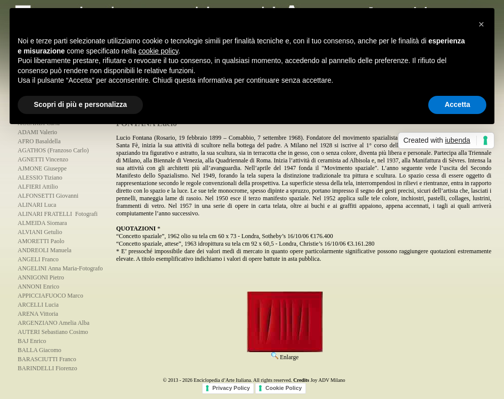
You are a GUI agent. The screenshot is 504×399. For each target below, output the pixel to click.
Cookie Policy (283, 388)
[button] (481, 24)
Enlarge (285, 354)
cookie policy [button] (158, 51)
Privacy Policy (231, 388)
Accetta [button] (457, 104)
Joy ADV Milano (328, 380)
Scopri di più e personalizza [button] (80, 104)
